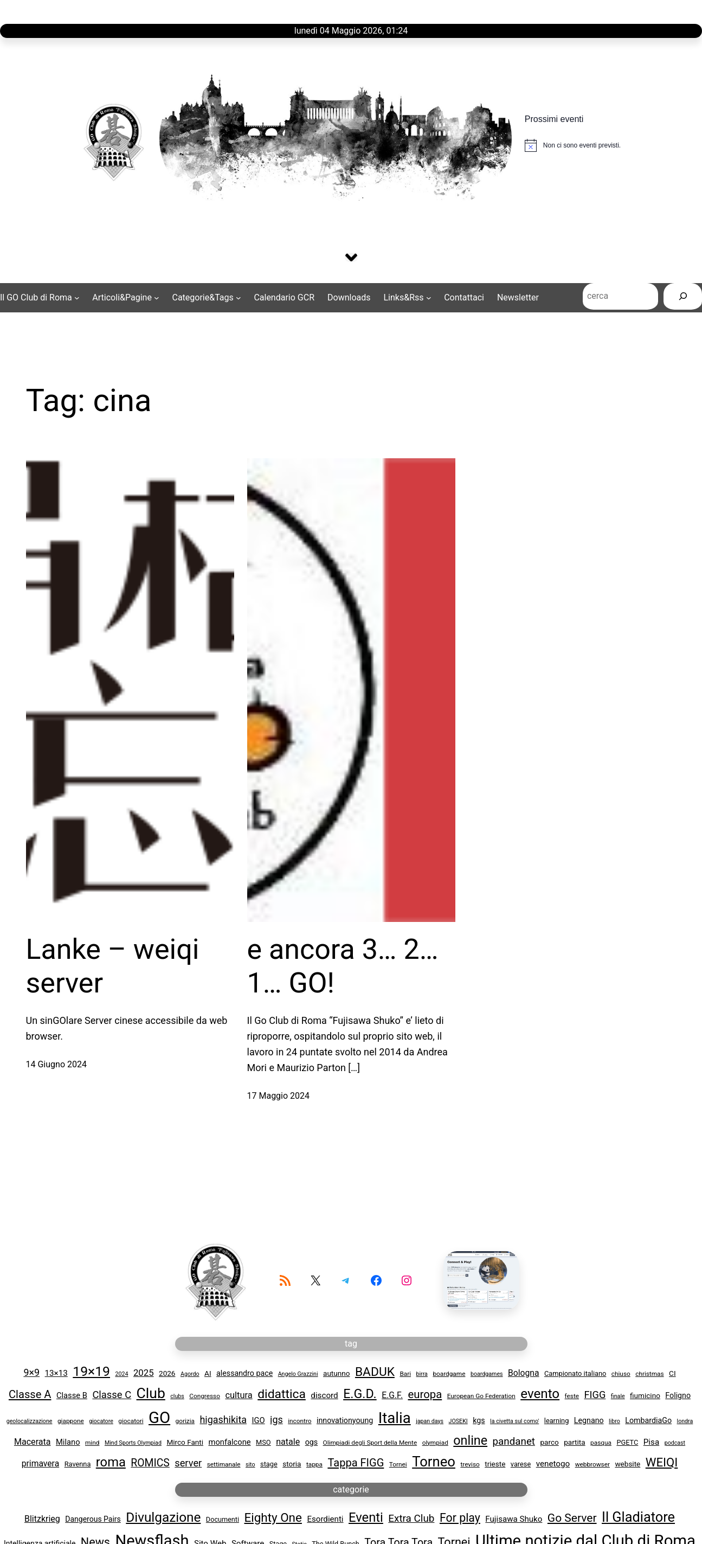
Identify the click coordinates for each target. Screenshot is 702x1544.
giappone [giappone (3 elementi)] (70, 1421)
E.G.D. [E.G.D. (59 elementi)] (360, 1394)
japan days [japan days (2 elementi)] (429, 1421)
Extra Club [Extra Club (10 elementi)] (411, 1519)
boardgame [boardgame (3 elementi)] (449, 1375)
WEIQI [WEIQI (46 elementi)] (662, 1463)
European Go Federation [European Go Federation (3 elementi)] (481, 1397)
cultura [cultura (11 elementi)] (238, 1396)
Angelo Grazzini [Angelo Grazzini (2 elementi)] (298, 1375)
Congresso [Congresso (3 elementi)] (204, 1397)
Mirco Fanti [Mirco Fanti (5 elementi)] (184, 1442)
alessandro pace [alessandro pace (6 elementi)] (244, 1374)
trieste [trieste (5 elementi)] (495, 1464)
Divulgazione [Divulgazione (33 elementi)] (163, 1518)
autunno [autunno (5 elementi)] (336, 1374)
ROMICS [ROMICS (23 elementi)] (150, 1464)
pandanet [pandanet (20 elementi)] (514, 1442)
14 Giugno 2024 (56, 1065)
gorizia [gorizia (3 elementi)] (185, 1421)
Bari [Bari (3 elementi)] (405, 1375)
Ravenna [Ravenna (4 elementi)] (78, 1465)
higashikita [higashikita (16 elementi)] (223, 1420)
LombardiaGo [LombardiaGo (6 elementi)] (648, 1421)
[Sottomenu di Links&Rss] (407, 298)
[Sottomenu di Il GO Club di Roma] (39, 298)
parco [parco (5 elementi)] (549, 1442)
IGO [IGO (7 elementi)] (258, 1421)
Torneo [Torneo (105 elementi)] (433, 1463)
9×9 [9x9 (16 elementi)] (31, 1373)
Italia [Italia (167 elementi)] (394, 1418)
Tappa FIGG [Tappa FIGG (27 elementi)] (355, 1463)
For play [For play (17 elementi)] (460, 1518)
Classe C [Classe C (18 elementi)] (111, 1395)
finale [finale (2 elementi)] (618, 1397)
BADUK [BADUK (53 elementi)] (375, 1373)
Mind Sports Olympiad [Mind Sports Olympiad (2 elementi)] (133, 1443)
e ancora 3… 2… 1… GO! (343, 966)
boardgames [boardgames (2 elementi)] (487, 1375)
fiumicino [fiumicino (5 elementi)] (645, 1396)
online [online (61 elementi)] (470, 1441)
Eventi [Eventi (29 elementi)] (366, 1518)
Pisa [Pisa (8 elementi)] (651, 1442)
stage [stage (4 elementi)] (269, 1465)
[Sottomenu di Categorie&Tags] (206, 298)
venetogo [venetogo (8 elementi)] (553, 1465)
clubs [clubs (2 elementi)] (177, 1397)
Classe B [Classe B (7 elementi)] (71, 1396)
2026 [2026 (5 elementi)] (167, 1374)
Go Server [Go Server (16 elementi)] (572, 1518)
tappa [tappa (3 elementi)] (314, 1465)
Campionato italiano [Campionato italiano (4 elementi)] (575, 1374)
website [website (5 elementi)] (627, 1464)
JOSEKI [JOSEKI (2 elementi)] (458, 1421)
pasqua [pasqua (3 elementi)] (600, 1443)
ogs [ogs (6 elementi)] (311, 1442)
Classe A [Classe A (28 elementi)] (30, 1395)
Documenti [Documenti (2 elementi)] (222, 1520)
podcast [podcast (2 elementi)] (675, 1443)
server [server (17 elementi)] (188, 1464)
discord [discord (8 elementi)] (324, 1396)
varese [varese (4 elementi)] (521, 1465)
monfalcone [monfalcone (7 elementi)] (229, 1442)
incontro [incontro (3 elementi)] (299, 1421)
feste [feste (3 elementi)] (572, 1397)
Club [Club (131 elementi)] (151, 1394)
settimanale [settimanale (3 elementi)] (224, 1465)
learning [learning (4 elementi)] (556, 1421)
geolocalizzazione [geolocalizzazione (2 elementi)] (30, 1421)
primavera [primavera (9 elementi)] (40, 1464)
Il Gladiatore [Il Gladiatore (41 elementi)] (638, 1518)
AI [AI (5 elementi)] (207, 1374)
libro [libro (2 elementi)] (614, 1421)
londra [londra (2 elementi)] (685, 1421)
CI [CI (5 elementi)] (672, 1374)
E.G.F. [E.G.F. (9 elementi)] (392, 1396)
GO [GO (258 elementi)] (159, 1418)
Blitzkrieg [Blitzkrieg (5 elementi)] (42, 1519)
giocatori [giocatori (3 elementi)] (130, 1421)
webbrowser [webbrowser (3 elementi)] (592, 1465)
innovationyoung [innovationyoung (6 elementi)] (345, 1421)
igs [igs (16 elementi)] (276, 1420)
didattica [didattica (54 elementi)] (281, 1395)
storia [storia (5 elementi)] (291, 1464)
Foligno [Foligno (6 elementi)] (678, 1396)
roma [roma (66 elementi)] (111, 1463)
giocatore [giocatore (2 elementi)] (101, 1421)
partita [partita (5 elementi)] (574, 1442)
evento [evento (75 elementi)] (539, 1394)
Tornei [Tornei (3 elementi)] (398, 1465)
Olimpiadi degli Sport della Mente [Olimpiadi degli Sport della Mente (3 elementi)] (370, 1443)
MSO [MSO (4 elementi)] (263, 1443)
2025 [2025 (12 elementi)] (143, 1373)
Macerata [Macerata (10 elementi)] (32, 1442)
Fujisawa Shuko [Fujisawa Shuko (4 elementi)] (513, 1519)
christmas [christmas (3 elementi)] (649, 1375)
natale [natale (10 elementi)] (288, 1442)
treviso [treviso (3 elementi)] (469, 1465)
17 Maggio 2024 (278, 1096)
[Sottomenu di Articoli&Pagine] (125, 298)
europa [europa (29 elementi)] (425, 1395)
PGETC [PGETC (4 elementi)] (627, 1443)
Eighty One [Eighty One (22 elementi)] (272, 1518)
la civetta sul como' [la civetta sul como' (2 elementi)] (514, 1421)
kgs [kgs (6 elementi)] (479, 1421)
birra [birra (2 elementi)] (422, 1375)
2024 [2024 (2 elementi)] (121, 1375)
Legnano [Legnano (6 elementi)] (589, 1421)
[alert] (573, 145)
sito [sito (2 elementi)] (250, 1465)
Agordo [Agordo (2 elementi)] (190, 1375)
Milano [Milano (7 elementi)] (68, 1442)
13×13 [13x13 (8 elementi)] (56, 1374)
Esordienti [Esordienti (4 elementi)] (325, 1519)
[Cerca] (683, 298)
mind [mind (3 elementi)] (92, 1443)
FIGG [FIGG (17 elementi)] (595, 1395)
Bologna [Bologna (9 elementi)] (523, 1374)
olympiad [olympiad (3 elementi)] (435, 1443)
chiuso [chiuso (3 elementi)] (620, 1375)
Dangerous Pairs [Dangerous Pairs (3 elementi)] (93, 1519)
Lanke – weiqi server (112, 966)
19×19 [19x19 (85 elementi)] (91, 1372)
